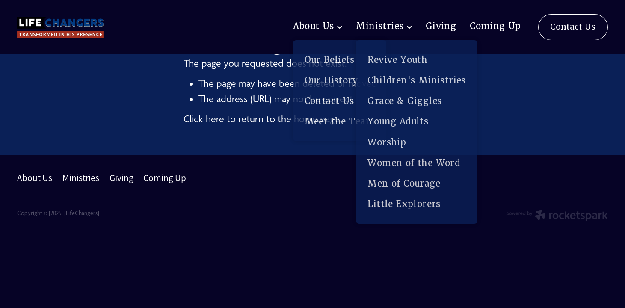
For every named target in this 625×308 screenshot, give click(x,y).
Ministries (384, 26)
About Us (318, 26)
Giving (441, 26)
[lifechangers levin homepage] (76, 27)
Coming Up (495, 26)
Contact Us (572, 26)
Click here (204, 119)
